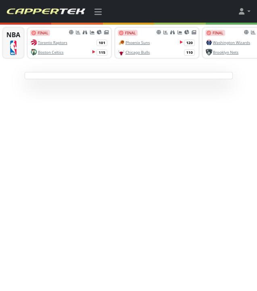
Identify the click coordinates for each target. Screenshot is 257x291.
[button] (244, 11)
